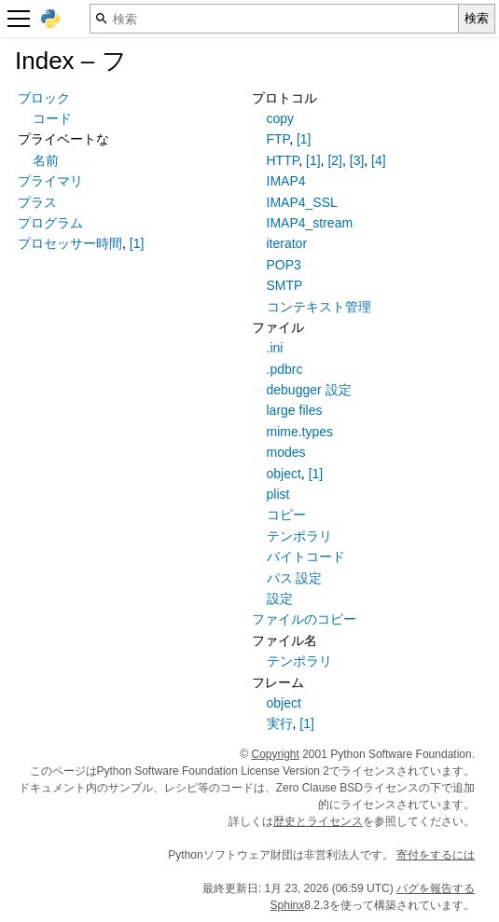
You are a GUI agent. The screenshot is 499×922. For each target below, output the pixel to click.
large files (295, 410)
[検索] (274, 19)
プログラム (50, 222)
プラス (37, 202)
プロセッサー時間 (70, 243)
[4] (378, 160)
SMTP (285, 285)
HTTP (283, 160)
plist (278, 494)
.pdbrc (285, 369)
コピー (286, 514)
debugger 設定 (309, 389)
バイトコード (306, 556)
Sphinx (287, 905)
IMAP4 (286, 180)
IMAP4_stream (310, 222)
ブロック (44, 97)
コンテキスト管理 (319, 306)
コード (52, 118)
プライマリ (50, 180)
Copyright (275, 754)
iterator (287, 243)
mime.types (300, 431)
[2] (334, 160)
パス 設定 (295, 578)
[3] (357, 160)
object (284, 473)
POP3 (284, 264)
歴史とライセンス (318, 821)
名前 (46, 160)
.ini (275, 347)
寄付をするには (435, 854)
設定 (280, 598)
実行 (280, 723)
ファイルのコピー (304, 619)
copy (281, 118)
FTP (278, 138)
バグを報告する (435, 888)
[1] (137, 243)
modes (286, 452)
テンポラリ (299, 536)
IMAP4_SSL (302, 202)
